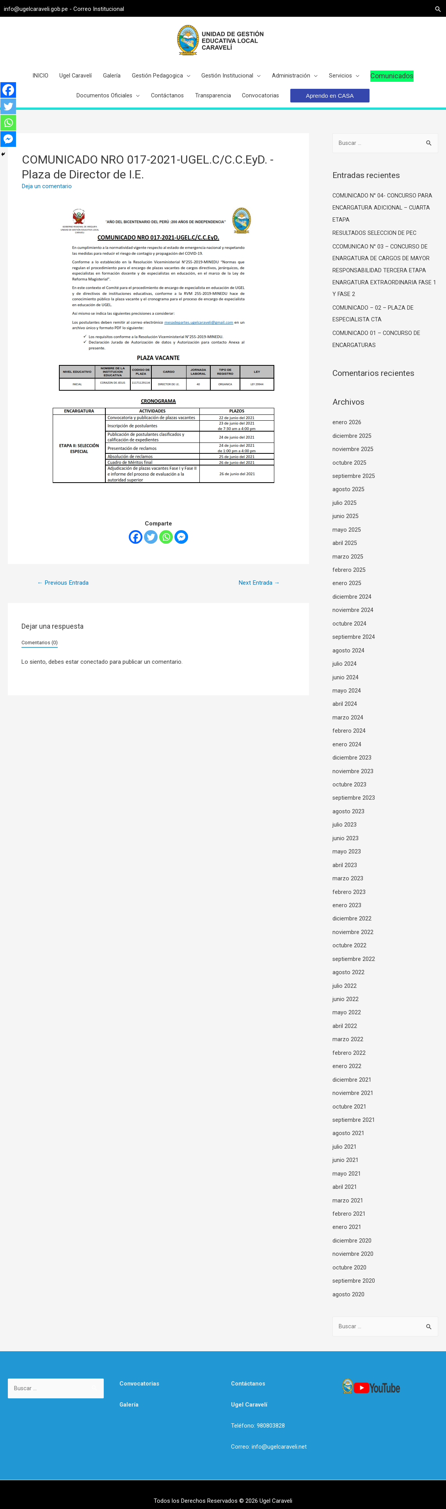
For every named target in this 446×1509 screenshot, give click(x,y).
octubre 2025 (349, 465)
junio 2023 (345, 833)
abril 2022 (344, 1017)
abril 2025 (344, 544)
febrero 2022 (349, 1044)
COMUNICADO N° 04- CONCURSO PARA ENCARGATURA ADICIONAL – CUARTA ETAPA (383, 215)
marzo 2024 (347, 715)
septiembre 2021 (353, 1110)
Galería (129, 1391)
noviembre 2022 (352, 925)
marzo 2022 (347, 1031)
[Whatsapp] (166, 544)
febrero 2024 (349, 728)
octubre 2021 (349, 1096)
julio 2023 (344, 820)
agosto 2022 (348, 965)
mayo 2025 (346, 531)
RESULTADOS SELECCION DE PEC (375, 239)
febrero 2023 (349, 886)
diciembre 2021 (351, 1070)
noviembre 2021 (352, 1083)
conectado (94, 669)
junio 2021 (345, 1149)
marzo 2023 (347, 873)
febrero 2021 (349, 1202)
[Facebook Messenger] (181, 544)
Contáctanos (248, 1370)
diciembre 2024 (351, 597)
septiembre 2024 (353, 636)
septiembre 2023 (353, 794)
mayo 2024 (346, 689)
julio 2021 (344, 1136)
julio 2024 (344, 662)
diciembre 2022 (351, 912)
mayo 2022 (346, 1004)
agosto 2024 (348, 649)
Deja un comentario (47, 193)
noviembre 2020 (352, 1241)
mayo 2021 (346, 1162)
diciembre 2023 (351, 754)
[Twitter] (151, 544)
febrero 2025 (349, 571)
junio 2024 (345, 676)
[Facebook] (135, 544)
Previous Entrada (64, 590)
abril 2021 (344, 1175)
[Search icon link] (434, 8)
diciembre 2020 (351, 1228)
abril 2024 (344, 702)
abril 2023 (344, 860)
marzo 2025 (347, 557)
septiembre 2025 (353, 479)
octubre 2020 (349, 1254)
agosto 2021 (348, 1122)
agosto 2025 (348, 491)
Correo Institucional (102, 7)
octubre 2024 (349, 623)
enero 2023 (346, 899)
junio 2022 (345, 991)
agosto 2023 (348, 807)
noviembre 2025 (352, 452)
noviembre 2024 (352, 610)
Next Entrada (258, 590)
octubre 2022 (349, 939)
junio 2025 (345, 518)
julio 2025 (344, 505)
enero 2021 (346, 1215)
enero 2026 (346, 426)
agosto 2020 (348, 1280)
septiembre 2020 (353, 1267)
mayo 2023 (346, 847)
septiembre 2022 (353, 952)
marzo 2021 (347, 1188)
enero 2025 (346, 584)
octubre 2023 (349, 781)
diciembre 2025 (351, 439)
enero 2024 (346, 742)
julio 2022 (344, 978)
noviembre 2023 (352, 768)
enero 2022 (346, 1057)
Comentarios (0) (39, 650)
